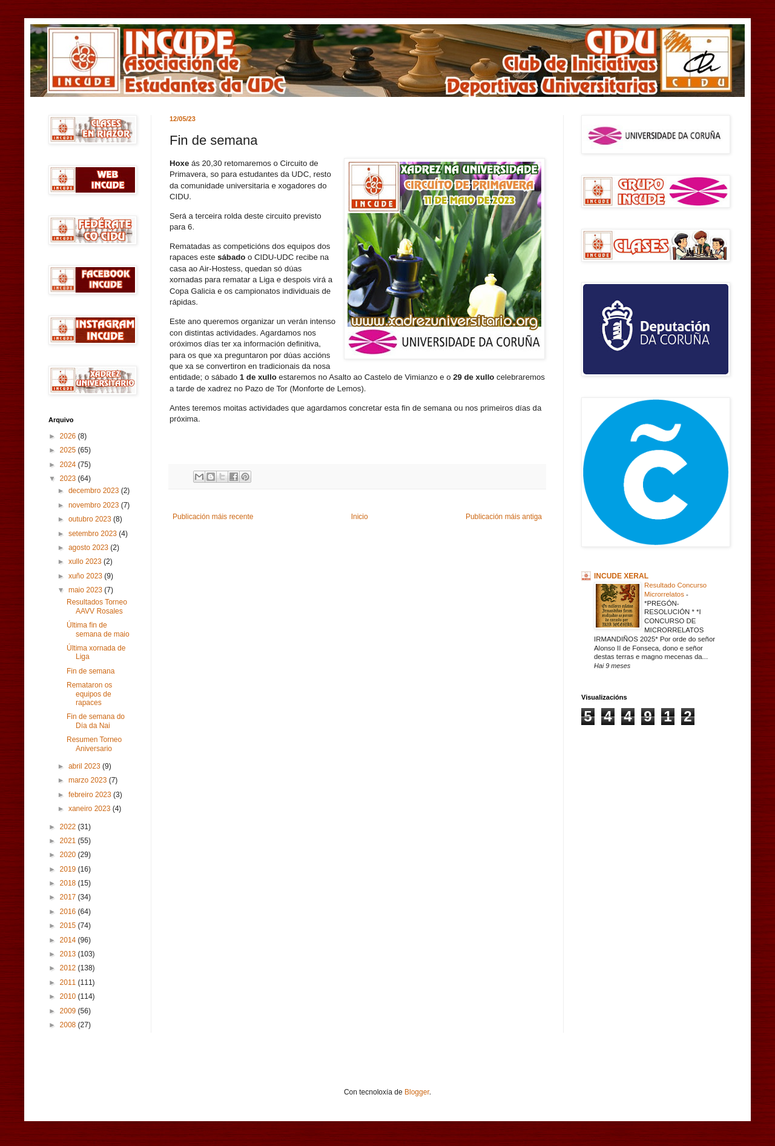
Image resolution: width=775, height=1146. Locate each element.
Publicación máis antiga (504, 516)
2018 (69, 883)
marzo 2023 (88, 780)
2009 (69, 1011)
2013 (69, 954)
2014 (69, 940)
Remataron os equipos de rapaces (89, 694)
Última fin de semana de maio (98, 629)
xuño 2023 (86, 576)
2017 (69, 897)
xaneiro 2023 (90, 808)
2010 (69, 996)
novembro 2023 (94, 505)
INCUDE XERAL (621, 576)
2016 (69, 911)
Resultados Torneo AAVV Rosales (97, 606)
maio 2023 (86, 590)
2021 (69, 840)
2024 (69, 464)
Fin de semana (90, 671)
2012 (69, 968)
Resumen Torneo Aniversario (94, 743)
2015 (69, 925)
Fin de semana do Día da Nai (96, 720)
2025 (69, 450)
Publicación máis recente (213, 516)
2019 (69, 869)
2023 (69, 478)
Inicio (359, 516)
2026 (69, 436)
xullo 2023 (86, 561)
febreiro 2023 (90, 794)
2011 (69, 982)
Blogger (416, 1092)
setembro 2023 (93, 533)
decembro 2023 (94, 490)
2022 (69, 827)
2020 (69, 854)
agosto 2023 (89, 547)
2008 (69, 1025)
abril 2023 (85, 766)
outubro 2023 (90, 519)
